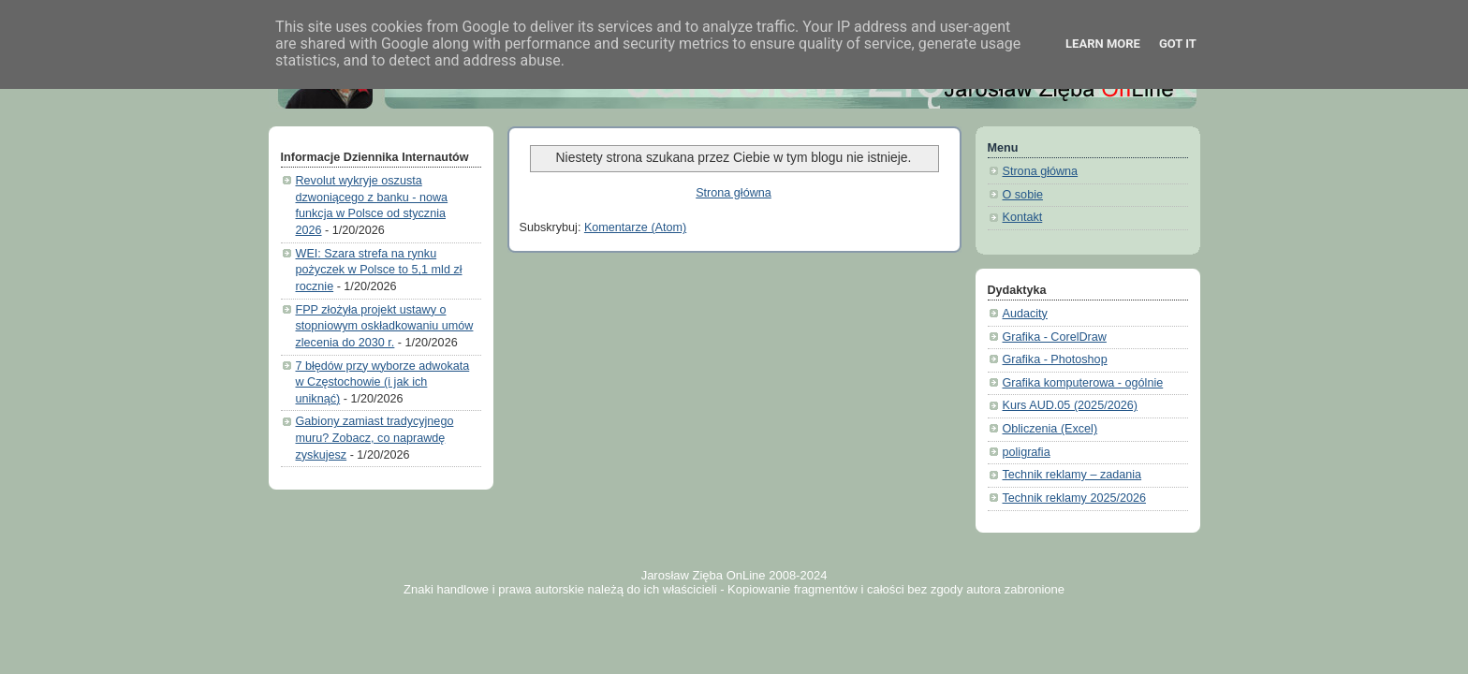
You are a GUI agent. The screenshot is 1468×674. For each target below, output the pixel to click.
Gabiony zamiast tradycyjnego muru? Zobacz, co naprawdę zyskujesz (375, 438)
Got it (1177, 44)
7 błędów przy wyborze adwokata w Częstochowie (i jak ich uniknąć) (383, 382)
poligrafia (1026, 452)
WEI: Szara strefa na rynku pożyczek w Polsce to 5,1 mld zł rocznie (379, 270)
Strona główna (733, 192)
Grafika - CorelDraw (1055, 337)
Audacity (1025, 313)
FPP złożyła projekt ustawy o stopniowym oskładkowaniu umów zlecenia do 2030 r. (385, 326)
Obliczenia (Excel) (1050, 428)
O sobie (1023, 194)
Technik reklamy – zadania (1072, 474)
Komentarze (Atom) (635, 227)
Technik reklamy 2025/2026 (1075, 498)
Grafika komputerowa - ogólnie (1083, 382)
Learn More (1102, 44)
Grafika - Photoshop (1055, 359)
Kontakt (1023, 217)
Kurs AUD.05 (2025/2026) (1070, 405)
